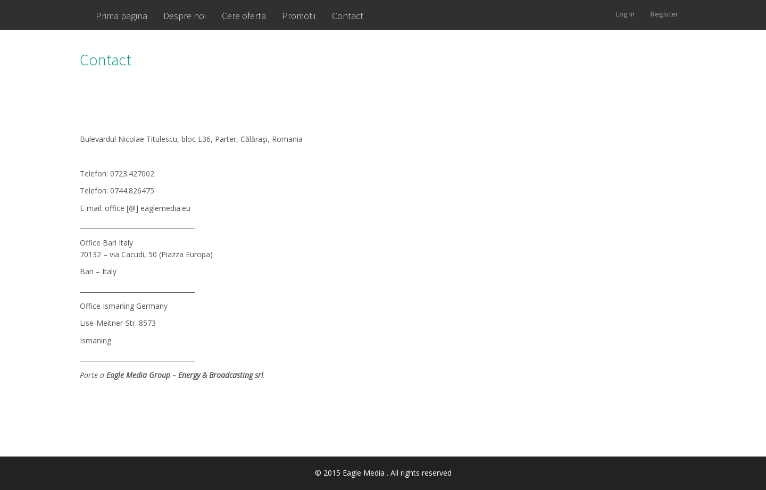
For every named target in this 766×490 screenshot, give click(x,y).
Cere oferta (244, 16)
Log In (625, 14)
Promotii (298, 16)
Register (664, 14)
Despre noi (184, 16)
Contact (347, 16)
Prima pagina (121, 16)
